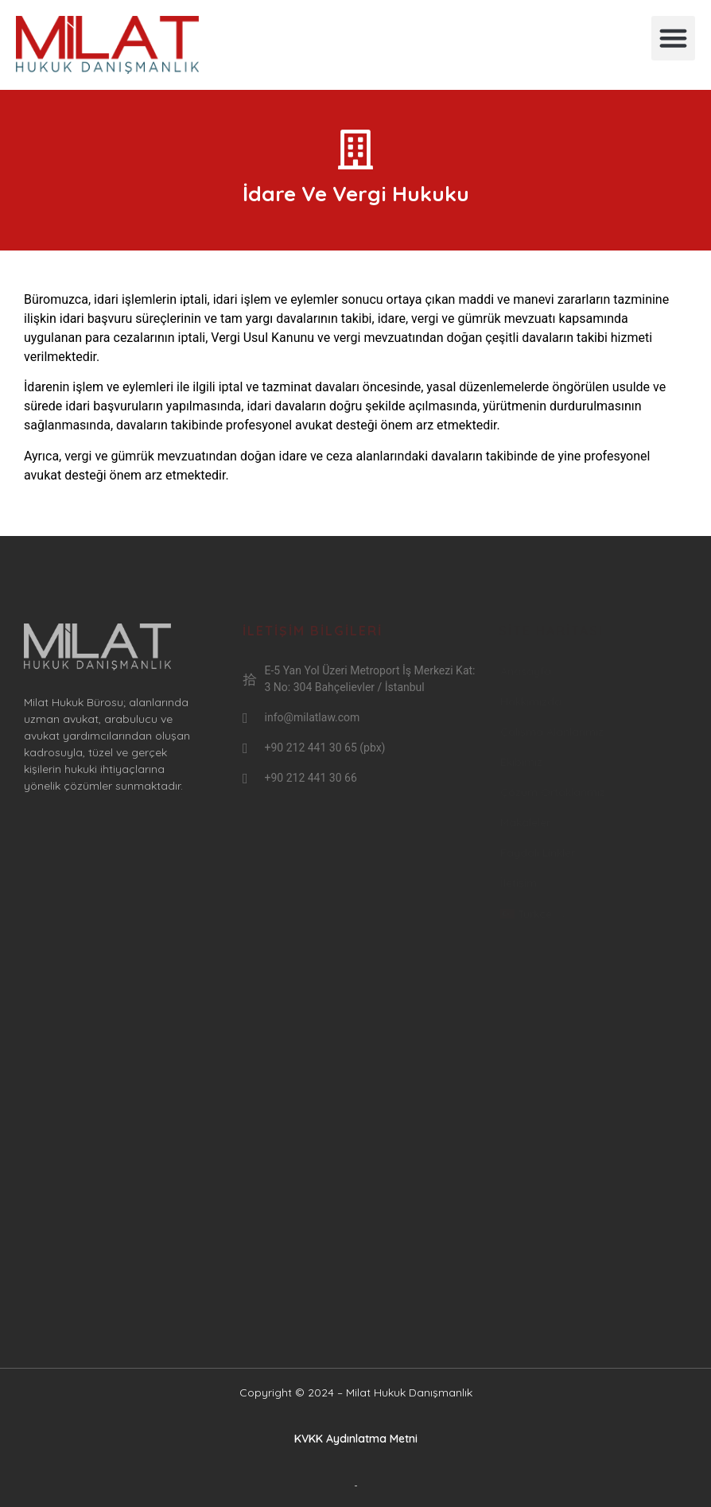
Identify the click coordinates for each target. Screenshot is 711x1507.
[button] (673, 38)
